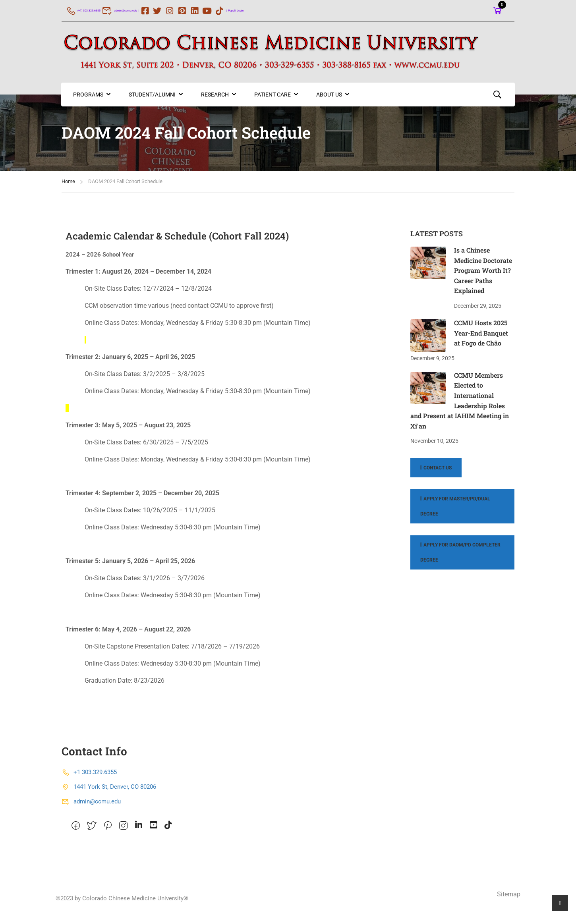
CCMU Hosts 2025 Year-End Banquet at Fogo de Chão (481, 336)
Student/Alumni (152, 98)
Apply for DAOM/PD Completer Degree (460, 555)
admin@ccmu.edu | (147, 10)
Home (68, 184)
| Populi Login (278, 10)
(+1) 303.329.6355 (92, 10)
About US (329, 98)
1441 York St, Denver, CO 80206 (109, 789)
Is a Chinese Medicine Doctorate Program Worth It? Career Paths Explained (483, 273)
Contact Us (436, 471)
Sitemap (508, 897)
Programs (88, 98)
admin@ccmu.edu (91, 804)
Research (215, 98)
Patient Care (273, 98)
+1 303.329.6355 (89, 775)
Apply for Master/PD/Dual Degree (455, 509)
